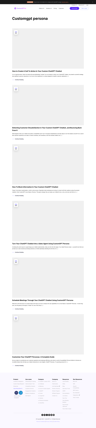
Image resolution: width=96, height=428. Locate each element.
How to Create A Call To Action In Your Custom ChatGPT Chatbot (37, 71)
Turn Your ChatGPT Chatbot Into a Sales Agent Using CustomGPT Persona (40, 244)
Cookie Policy (57, 421)
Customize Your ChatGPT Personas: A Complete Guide (33, 357)
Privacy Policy (49, 421)
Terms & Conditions (40, 421)
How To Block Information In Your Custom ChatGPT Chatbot (35, 187)
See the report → (65, 2)
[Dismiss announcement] (92, 2)
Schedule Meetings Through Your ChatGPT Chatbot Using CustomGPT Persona (42, 300)
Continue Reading (19, 80)
